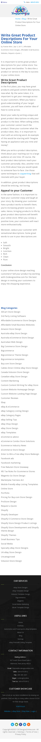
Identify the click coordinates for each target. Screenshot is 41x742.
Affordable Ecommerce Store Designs (18, 320)
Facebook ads (7, 458)
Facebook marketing (10, 462)
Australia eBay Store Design (14, 333)
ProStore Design (8, 501)
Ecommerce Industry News (13, 445)
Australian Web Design (11, 342)
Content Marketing (10, 380)
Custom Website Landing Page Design (19, 393)
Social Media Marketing (20, 604)
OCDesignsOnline (20, 11)
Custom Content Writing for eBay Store (19, 385)
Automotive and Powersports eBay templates (20, 629)
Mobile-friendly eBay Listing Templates (19, 484)
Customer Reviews (9, 398)
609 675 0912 (35, 2)
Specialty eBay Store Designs (14, 548)
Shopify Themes (8, 535)
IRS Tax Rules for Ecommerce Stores (18, 471)
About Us (20, 632)
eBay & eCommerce (10, 406)
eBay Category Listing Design (15, 411)
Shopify (4, 510)
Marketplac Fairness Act (12, 480)
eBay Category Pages (11, 415)
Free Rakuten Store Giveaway (14, 467)
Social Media (7, 543)
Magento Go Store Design (13, 475)
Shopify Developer (9, 514)
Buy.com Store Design (11, 363)
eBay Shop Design (9, 424)
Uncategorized (8, 556)
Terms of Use (31, 732)
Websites (7, 711)
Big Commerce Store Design (14, 346)
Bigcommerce (7, 350)
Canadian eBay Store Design (14, 376)
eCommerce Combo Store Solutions (18, 441)
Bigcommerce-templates (12, 359)
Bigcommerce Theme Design (14, 355)
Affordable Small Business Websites (18, 324)
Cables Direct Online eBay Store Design (19, 368)
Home (17, 19)
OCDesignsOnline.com (26, 729)
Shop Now (25, 711)
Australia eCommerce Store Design (17, 337)
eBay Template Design (20, 591)
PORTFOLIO (20, 706)
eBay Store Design (9, 428)
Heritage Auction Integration (20, 714)
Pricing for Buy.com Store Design (16, 497)
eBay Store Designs (21, 587)
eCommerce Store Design (13, 449)
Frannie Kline (7, 47)
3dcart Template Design (20, 607)
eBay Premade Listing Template (20, 642)
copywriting (25, 173)
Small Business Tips (10, 539)
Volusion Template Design (20, 594)
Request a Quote (14, 53)
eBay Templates (8, 432)
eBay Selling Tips (9, 419)
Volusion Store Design (11, 561)
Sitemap (20, 639)
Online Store (7, 488)
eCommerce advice (10, 437)
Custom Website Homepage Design (17, 389)
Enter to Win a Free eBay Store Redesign (20, 454)
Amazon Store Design (11, 329)
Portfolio (5, 493)
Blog (24, 19)
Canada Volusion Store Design (15, 372)
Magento (20, 601)
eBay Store (16, 711)
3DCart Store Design (10, 312)
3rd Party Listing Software (13, 316)
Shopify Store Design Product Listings (19, 523)
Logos (33, 711)
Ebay (3, 402)
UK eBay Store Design (11, 552)
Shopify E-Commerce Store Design (17, 518)
